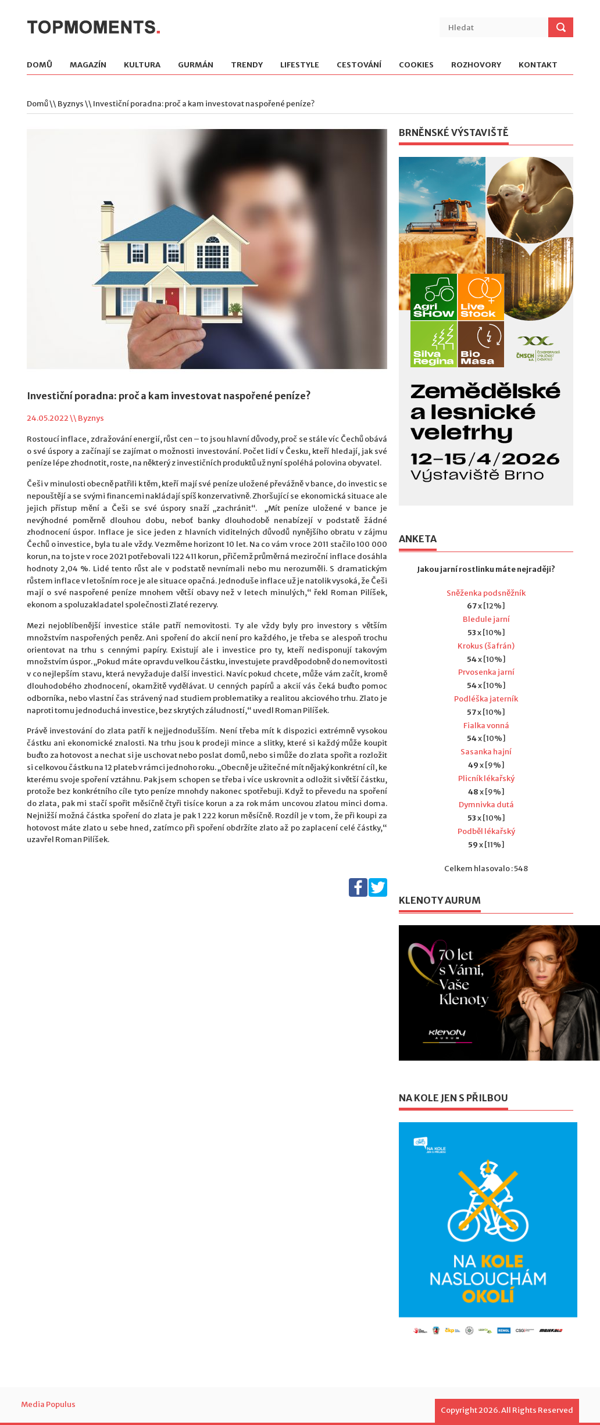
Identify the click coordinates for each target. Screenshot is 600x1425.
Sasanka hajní (486, 752)
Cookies (416, 65)
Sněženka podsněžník (486, 593)
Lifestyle (299, 65)
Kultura (142, 65)
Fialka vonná (486, 726)
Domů (39, 65)
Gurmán (195, 65)
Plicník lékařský (486, 778)
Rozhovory (476, 65)
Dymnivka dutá (486, 805)
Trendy (247, 65)
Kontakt (538, 65)
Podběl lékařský (486, 831)
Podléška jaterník (486, 699)
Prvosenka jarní (486, 672)
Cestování (359, 65)
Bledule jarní (486, 619)
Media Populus (48, 1404)
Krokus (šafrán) (486, 646)
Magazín (88, 65)
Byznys (71, 104)
